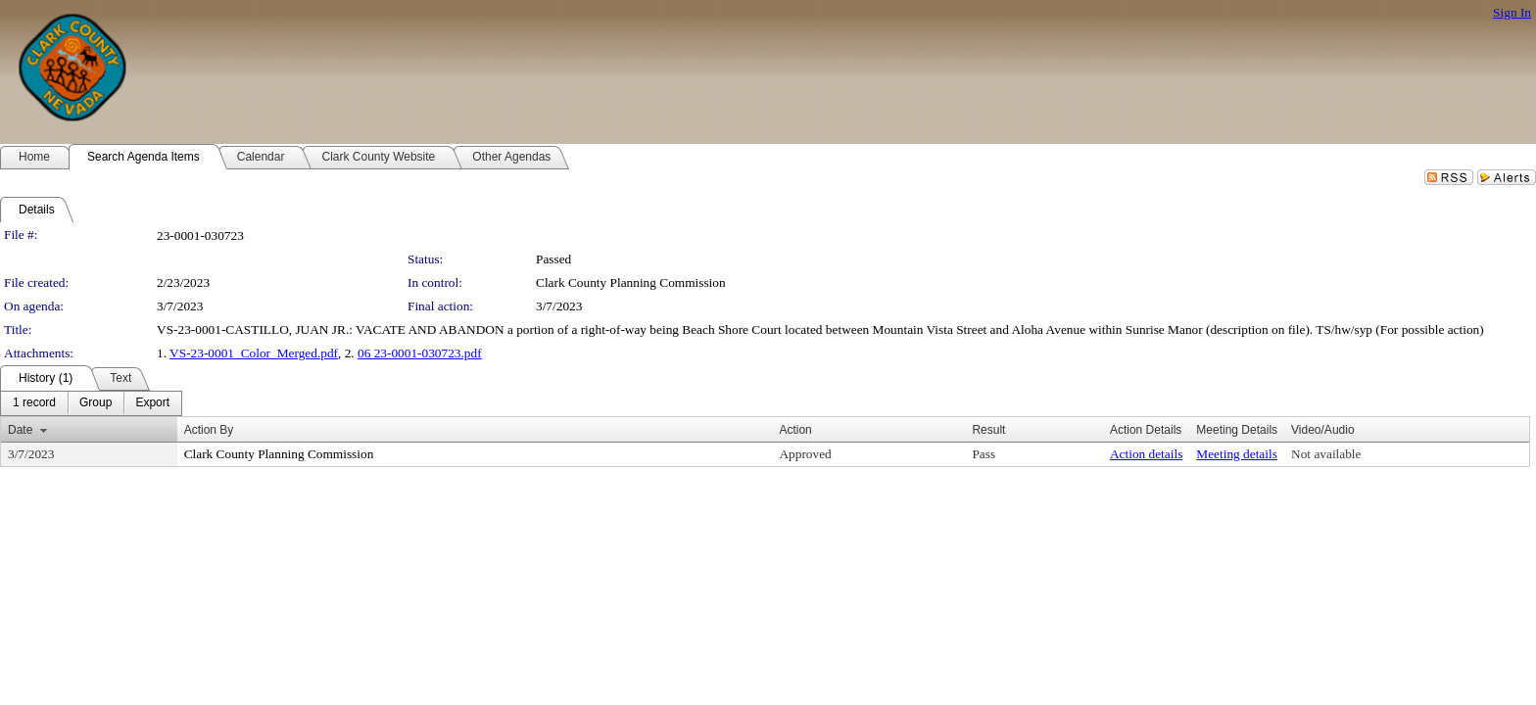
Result (988, 430)
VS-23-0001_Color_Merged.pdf (253, 353)
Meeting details (1236, 453)
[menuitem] (34, 403)
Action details (1146, 453)
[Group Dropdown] (95, 403)
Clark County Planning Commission (631, 282)
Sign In (1512, 12)
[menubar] (91, 403)
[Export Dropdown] (152, 403)
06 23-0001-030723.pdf (420, 353)
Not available (1326, 453)
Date (20, 430)
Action (795, 430)
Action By (209, 430)
